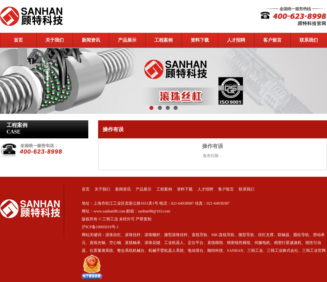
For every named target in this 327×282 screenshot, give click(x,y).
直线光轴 (97, 242)
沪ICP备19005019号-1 (101, 227)
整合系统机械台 (131, 250)
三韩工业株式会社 (282, 250)
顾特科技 (215, 250)
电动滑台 (195, 250)
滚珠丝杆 (133, 234)
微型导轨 (246, 234)
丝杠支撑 (266, 234)
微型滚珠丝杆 (176, 234)
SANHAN (235, 250)
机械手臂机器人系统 (166, 250)
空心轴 (115, 242)
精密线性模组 (238, 242)
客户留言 (272, 40)
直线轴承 (133, 242)
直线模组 (215, 242)
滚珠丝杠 (113, 234)
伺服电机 (262, 242)
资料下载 (200, 40)
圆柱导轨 (301, 234)
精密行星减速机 (287, 242)
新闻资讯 (91, 40)
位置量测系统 (101, 250)
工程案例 (163, 40)
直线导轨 (199, 234)
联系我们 (309, 40)
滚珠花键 (152, 242)
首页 (18, 40)
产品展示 (127, 40)
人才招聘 (236, 40)
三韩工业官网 (314, 250)
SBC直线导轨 (222, 234)
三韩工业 (255, 250)
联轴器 (283, 234)
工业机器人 (174, 242)
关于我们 (54, 40)
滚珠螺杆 (152, 234)
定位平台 (195, 242)
